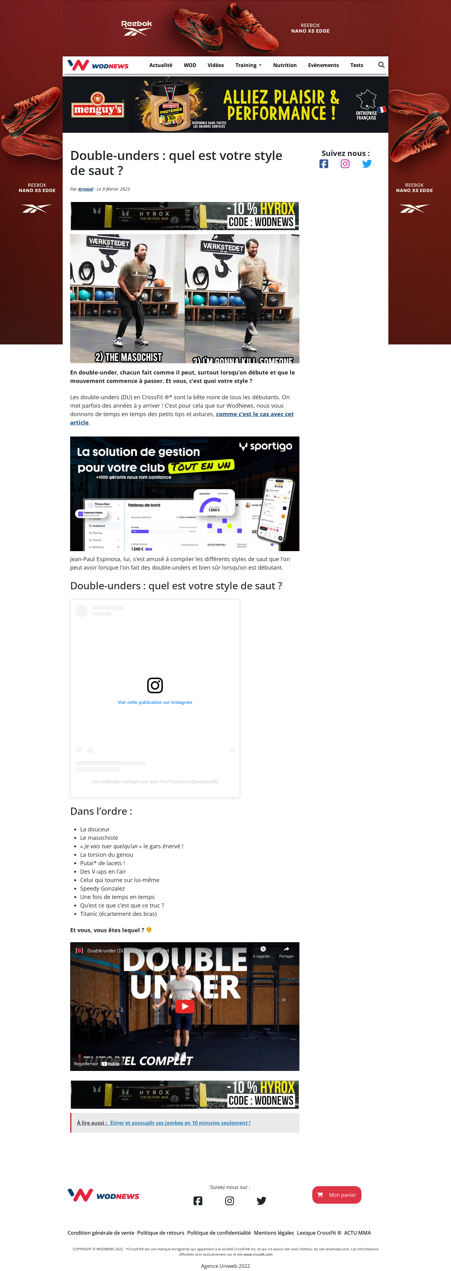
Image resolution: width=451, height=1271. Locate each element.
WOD (190, 65)
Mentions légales (274, 1232)
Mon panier (336, 1194)
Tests (356, 65)
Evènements (323, 65)
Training (247, 65)
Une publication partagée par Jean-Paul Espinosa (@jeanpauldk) (155, 781)
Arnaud (85, 189)
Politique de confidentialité (219, 1232)
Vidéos (216, 65)
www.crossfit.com (258, 1254)
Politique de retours (160, 1232)
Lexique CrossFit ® (319, 1232)
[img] (381, 65)
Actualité (160, 65)
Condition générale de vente (101, 1232)
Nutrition (285, 65)
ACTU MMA (357, 1232)
